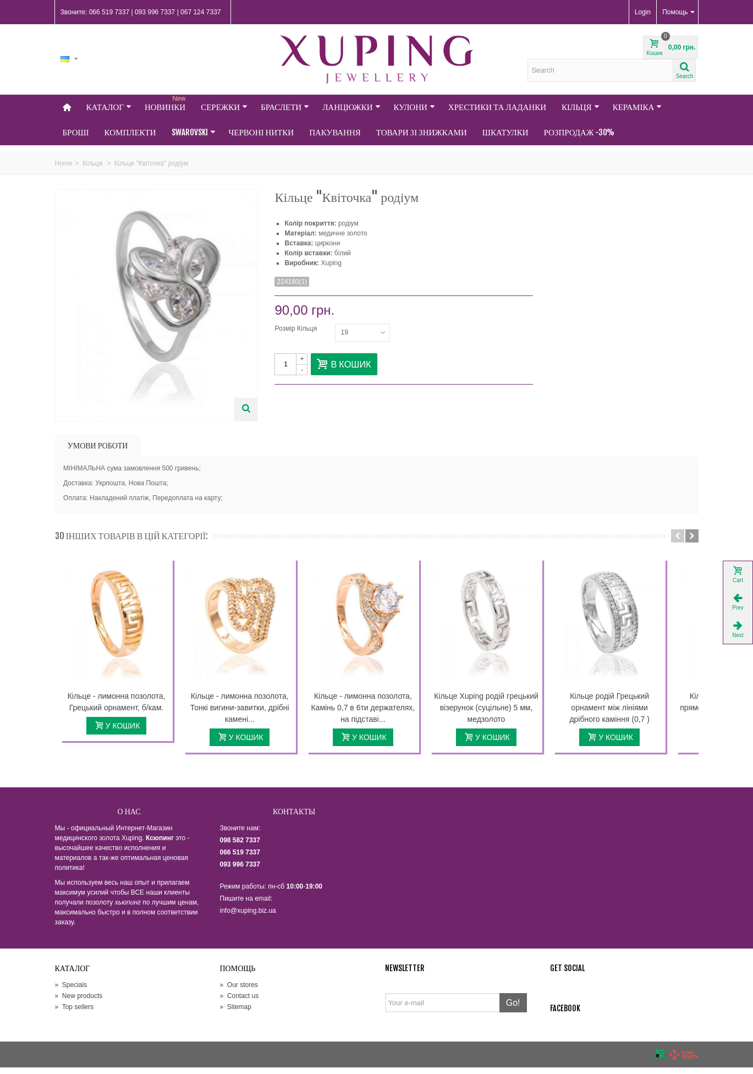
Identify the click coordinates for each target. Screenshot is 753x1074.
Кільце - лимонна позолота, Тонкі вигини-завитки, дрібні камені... (248, 714)
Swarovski (194, 132)
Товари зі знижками (421, 132)
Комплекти (130, 132)
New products (79, 1002)
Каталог (108, 107)
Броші (76, 132)
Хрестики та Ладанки (497, 107)
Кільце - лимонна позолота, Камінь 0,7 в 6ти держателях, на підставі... (376, 714)
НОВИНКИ (166, 103)
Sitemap (235, 1013)
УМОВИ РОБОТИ (98, 445)
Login (643, 12)
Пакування (335, 132)
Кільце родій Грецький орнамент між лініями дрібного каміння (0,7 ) (634, 714)
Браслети (285, 107)
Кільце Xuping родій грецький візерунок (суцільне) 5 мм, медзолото (505, 714)
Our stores (239, 991)
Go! (513, 1008)
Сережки (224, 107)
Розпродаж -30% (579, 132)
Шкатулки (505, 132)
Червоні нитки (261, 132)
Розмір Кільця (296, 328)
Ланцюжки (351, 107)
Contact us (239, 1002)
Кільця (581, 107)
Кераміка (637, 107)
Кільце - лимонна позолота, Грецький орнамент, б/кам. (119, 708)
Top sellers (74, 1013)
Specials (71, 991)
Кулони (414, 107)
